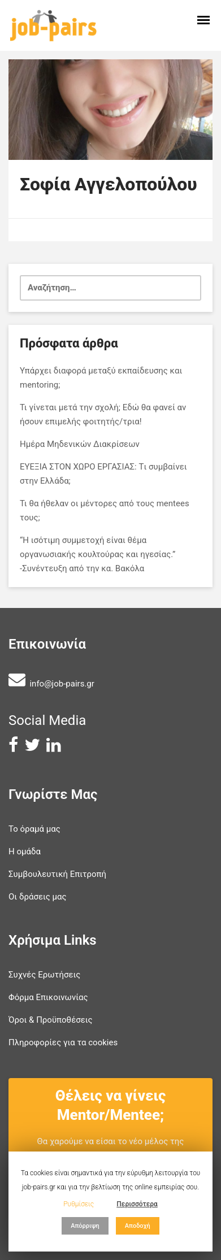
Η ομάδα (24, 851)
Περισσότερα (137, 1204)
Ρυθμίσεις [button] (78, 1204)
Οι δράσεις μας (37, 897)
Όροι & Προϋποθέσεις (50, 1020)
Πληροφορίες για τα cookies (63, 1042)
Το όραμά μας (34, 829)
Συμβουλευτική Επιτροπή (57, 874)
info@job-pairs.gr (61, 684)
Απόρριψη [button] (85, 1225)
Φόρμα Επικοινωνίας (48, 997)
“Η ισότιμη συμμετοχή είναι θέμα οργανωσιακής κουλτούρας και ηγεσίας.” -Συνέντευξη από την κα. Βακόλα (97, 554)
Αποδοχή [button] (137, 1225)
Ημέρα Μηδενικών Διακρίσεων (80, 444)
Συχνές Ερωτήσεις (44, 975)
